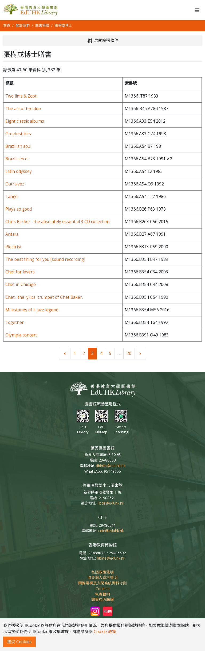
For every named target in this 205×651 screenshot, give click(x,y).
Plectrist (13, 247)
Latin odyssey (18, 171)
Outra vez (14, 184)
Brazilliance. (16, 159)
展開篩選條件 (102, 41)
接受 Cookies (19, 642)
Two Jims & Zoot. (21, 96)
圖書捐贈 (42, 25)
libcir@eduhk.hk (111, 503)
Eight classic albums (24, 121)
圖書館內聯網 (102, 599)
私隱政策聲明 (102, 572)
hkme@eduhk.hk (111, 558)
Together (14, 322)
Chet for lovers (20, 272)
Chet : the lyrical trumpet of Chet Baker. (44, 297)
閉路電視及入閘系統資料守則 (102, 583)
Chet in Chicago (20, 284)
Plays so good (18, 209)
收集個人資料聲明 (102, 577)
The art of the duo (23, 108)
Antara (11, 234)
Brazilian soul (18, 146)
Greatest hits (18, 134)
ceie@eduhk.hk (111, 530)
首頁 (6, 25)
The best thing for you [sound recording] (45, 259)
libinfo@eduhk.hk (110, 465)
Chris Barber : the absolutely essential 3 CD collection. (57, 221)
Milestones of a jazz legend (31, 310)
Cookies (102, 588)
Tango (11, 196)
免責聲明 (102, 594)
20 (129, 353)
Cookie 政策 (105, 631)
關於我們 (23, 25)
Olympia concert (21, 335)
